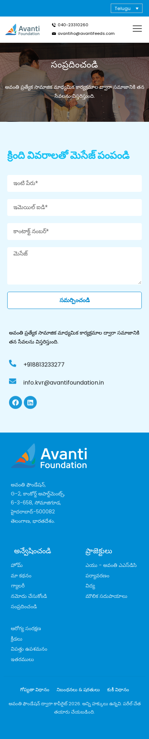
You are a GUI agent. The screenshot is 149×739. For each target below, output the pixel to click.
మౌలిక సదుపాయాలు (106, 596)
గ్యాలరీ (18, 585)
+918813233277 (44, 370)
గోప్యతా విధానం (34, 689)
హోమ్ (17, 565)
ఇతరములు (22, 659)
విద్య (90, 585)
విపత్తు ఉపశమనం (29, 648)
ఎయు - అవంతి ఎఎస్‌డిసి (111, 565)
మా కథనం (21, 575)
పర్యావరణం (97, 575)
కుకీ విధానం (118, 689)
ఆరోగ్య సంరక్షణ (26, 628)
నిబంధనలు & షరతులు (78, 689)
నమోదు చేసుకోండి (29, 596)
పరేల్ (127, 703)
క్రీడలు (16, 638)
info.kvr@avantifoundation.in (63, 388)
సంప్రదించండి (24, 606)
